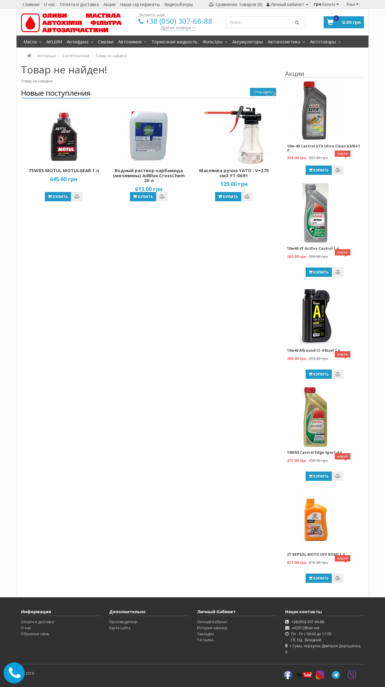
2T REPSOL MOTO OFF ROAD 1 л (316, 554)
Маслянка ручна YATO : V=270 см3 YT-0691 (234, 172)
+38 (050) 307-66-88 (178, 21)
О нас (49, 4)
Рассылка (205, 639)
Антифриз (80, 42)
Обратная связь (35, 633)
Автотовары (325, 42)
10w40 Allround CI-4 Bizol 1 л (313, 350)
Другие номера (178, 27)
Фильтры (214, 42)
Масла (32, 42)
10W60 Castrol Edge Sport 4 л (314, 452)
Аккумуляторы (247, 42)
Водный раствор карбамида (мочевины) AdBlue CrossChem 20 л (149, 175)
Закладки (205, 633)
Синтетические (75, 55)
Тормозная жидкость (174, 42)
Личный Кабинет (212, 621)
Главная (31, 4)
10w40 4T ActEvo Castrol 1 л (313, 248)
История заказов (212, 627)
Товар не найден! (111, 55)
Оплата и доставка (79, 4)
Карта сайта (119, 627)
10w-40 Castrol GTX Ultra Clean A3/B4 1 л (323, 148)
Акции (109, 4)
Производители (123, 621)
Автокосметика (286, 42)
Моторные (46, 55)
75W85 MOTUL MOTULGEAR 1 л (64, 170)
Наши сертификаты (140, 4)
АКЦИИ (54, 42)
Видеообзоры (178, 4)
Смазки (105, 42)
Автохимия (132, 42)
